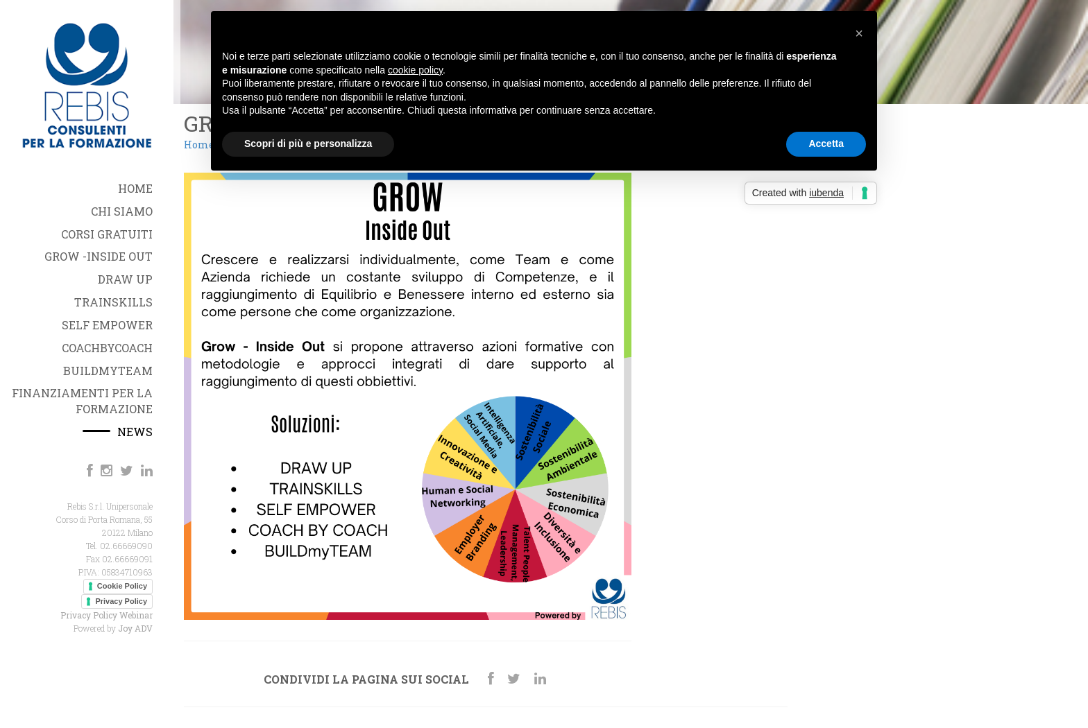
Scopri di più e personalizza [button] (308, 143)
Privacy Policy (121, 601)
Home (199, 144)
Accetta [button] (826, 143)
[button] (859, 33)
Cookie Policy (122, 586)
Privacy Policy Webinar (106, 615)
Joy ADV (135, 628)
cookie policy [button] (415, 70)
